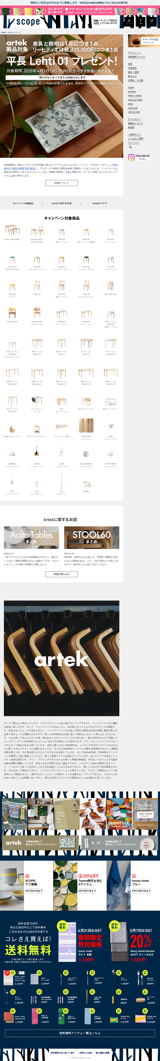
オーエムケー (134, 119)
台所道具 (132, 68)
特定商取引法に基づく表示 (62, 1053)
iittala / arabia (135, 95)
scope (131, 87)
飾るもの (132, 76)
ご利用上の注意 (85, 1053)
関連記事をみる (62, 574)
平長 (67, 172)
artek (130, 104)
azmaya (132, 91)
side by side (134, 112)
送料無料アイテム (136, 57)
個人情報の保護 (102, 1053)
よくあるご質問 (135, 138)
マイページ (133, 142)
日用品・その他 (135, 80)
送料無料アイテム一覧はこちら (80, 1033)
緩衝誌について (135, 123)
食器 (130, 64)
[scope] (27, 21)
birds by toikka (135, 100)
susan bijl (132, 108)
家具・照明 (133, 72)
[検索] (130, 147)
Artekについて (61, 183)
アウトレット (134, 52)
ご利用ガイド (134, 134)
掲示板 (131, 127)
